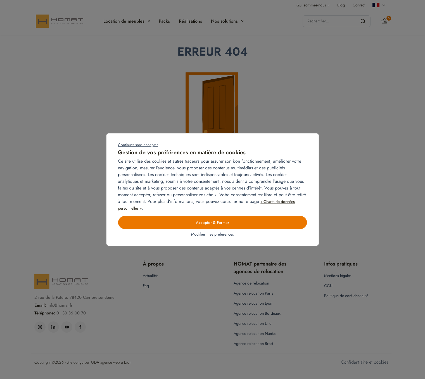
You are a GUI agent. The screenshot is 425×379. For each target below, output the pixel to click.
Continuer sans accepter (138, 145)
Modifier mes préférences (212, 234)
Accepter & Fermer (212, 222)
